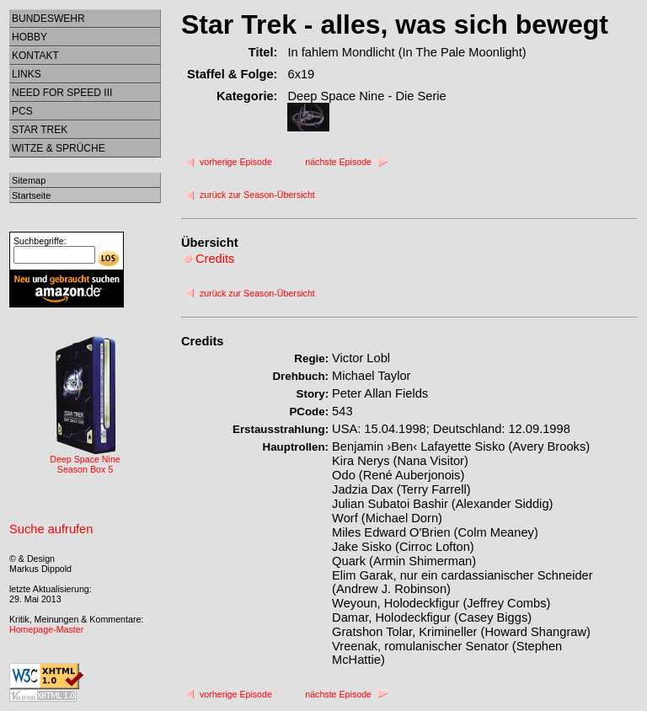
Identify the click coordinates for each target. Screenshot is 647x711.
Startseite (31, 195)
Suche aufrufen (51, 529)
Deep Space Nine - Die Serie (366, 96)
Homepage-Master (46, 629)
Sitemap (28, 180)
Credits (202, 341)
